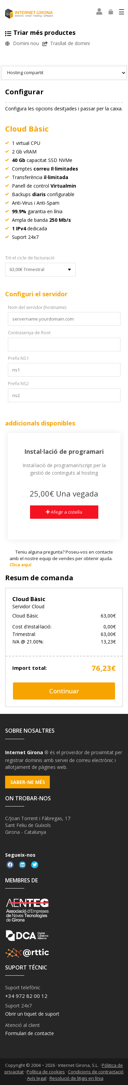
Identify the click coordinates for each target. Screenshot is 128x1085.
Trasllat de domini (66, 43)
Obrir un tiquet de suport (32, 1014)
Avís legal (36, 1078)
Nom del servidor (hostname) (37, 307)
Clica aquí (20, 564)
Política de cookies (46, 1072)
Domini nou (22, 43)
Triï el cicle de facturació (30, 258)
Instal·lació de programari (64, 451)
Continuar (64, 691)
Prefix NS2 (18, 383)
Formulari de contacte (29, 1033)
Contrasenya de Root (29, 332)
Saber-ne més (27, 782)
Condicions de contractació (96, 1072)
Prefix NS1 (18, 358)
